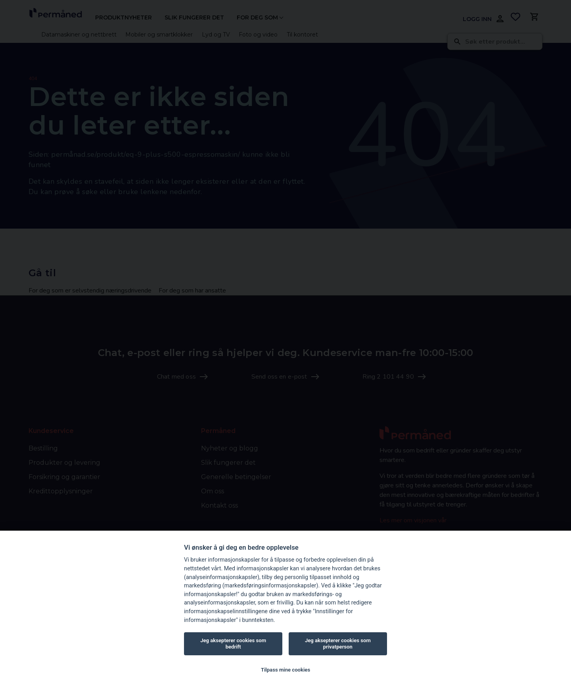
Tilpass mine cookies (285, 670)
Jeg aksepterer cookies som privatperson (338, 643)
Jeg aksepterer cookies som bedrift (233, 643)
